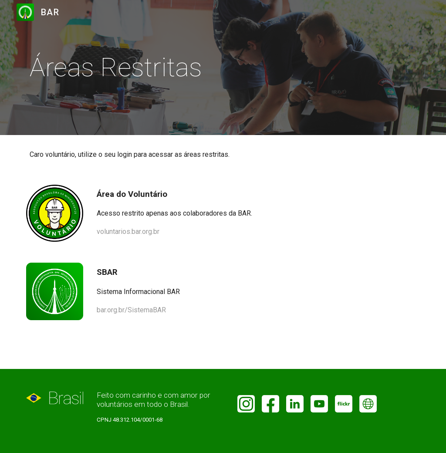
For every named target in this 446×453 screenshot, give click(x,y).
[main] (122, 67)
